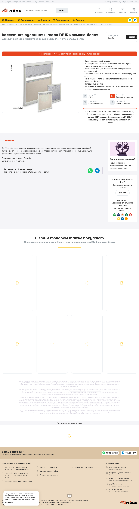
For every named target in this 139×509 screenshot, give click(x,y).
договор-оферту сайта (27, 499)
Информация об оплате (120, 474)
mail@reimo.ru (112, 2)
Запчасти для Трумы (83, 467)
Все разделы (26, 20)
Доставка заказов (117, 468)
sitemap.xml (62, 504)
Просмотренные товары (69, 423)
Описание (8, 141)
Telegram (135, 20)
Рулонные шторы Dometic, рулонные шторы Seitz (85, 391)
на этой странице (73, 392)
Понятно (9, 503)
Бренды (78, 20)
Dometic (102, 384)
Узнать (122, 193)
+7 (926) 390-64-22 (129, 2)
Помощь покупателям (120, 479)
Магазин (8, 20)
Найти (62, 10)
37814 (40, 389)
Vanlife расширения (48, 467)
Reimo (11, 10)
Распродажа (61, 20)
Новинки (44, 20)
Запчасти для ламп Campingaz (18, 481)
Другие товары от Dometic (13, 161)
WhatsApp (130, 20)
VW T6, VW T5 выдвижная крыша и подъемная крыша (17, 468)
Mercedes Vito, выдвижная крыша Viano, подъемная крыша (16, 475)
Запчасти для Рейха (49, 471)
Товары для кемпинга (49, 475)
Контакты (50, 504)
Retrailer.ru (69, 496)
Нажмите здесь (94, 120)
